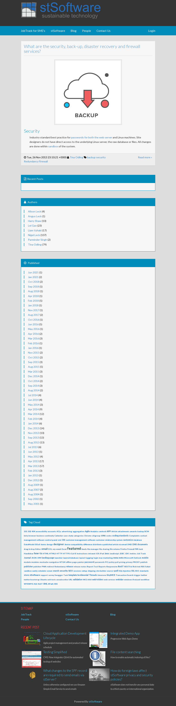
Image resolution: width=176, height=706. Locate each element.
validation (77, 579)
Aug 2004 (33, 494)
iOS (97, 553)
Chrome (87, 536)
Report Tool (92, 566)
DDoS (37, 544)
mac (101, 558)
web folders (97, 579)
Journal (27, 557)
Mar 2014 (33, 413)
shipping (92, 571)
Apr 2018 (33, 296)
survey (51, 575)
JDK (127, 553)
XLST (40, 584)
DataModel (29, 544)
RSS (143, 566)
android (102, 531)
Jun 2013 (33, 451)
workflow (145, 579)
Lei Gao (32, 225)
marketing (108, 558)
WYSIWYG (28, 584)
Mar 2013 (33, 466)
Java (107, 553)
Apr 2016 (33, 333)
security (97, 157)
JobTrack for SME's (33, 30)
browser (32, 536)
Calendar (58, 536)
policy (111, 562)
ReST (121, 566)
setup (84, 571)
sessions (77, 571)
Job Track (141, 553)
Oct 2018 (33, 281)
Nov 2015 (33, 352)
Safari (147, 566)
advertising (67, 531)
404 (33, 531)
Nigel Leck (34, 235)
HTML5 (52, 553)
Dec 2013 (33, 428)
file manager (93, 549)
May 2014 (33, 404)
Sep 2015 (33, 362)
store (26, 575)
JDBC (121, 553)
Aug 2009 (33, 484)
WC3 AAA (87, 579)
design (50, 544)
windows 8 (129, 579)
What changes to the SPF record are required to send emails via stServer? (65, 675)
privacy (129, 562)
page (74, 562)
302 (29, 531)
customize (128, 540)
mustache (44, 562)
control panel (51, 540)
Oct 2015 (33, 357)
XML (45, 584)
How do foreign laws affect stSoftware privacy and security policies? (131, 675)
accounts (52, 531)
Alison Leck (34, 211)
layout (82, 558)
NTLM (62, 562)
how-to (38, 553)
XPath (51, 584)
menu (115, 558)
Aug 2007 (33, 489)
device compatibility (74, 544)
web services (109, 579)
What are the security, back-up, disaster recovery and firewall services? (79, 49)
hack (141, 549)
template (72, 575)
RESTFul (128, 566)
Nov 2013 (33, 432)
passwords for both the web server (88, 137)
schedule (42, 571)
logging (89, 558)
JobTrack (26, 614)
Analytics (94, 531)
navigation (54, 562)
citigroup (96, 536)
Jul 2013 (33, 447)
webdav (120, 579)
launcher (59, 558)
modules (35, 562)
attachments (123, 531)
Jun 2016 (33, 324)
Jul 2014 (33, 395)
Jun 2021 (33, 272)
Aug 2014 (33, 390)
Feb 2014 (33, 418)
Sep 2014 (33, 385)
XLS (35, 584)
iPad (102, 553)
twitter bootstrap (32, 579)
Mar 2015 (33, 371)
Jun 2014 (33, 399)
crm (59, 540)
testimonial (82, 575)
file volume (115, 549)
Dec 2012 (33, 480)
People (86, 30)
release (69, 566)
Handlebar (28, 553)
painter (80, 562)
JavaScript (114, 553)
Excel (64, 549)
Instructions (82, 553)
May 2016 (33, 328)
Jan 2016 (33, 347)
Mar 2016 (33, 338)
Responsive (111, 566)
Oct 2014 (33, 381)
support (44, 575)
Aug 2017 (33, 314)
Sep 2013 (33, 437)
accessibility (41, 531)
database (137, 540)
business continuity (45, 536)
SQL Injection (125, 571)
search (56, 571)
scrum (49, 571)
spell (115, 571)
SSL (133, 570)
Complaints (134, 536)
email (44, 549)
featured (74, 548)
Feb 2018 (33, 300)
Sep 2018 (33, 286)
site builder (101, 571)
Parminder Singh (37, 239)
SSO (137, 571)
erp (54, 549)
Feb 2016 (33, 343)
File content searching (125, 652)
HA (136, 549)
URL (70, 579)
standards (144, 571)
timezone (102, 575)
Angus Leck (35, 216)
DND (129, 544)
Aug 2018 (33, 291)
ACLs (59, 531)
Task (65, 575)
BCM (146, 531)
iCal (72, 553)
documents (142, 544)
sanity (35, 571)
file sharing (104, 549)
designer (58, 544)
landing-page (48, 558)
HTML (46, 553)
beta (26, 536)
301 (25, 531)
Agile (87, 531)
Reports (102, 566)
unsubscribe (62, 579)
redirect (50, 566)
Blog (74, 30)
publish (143, 562)
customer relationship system (109, 540)
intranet (91, 553)
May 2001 (33, 503)
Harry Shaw (34, 220)
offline (69, 562)
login (96, 558)
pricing (122, 562)
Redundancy (28, 161)
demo (43, 544)
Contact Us (103, 30)
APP (109, 531)
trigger (137, 575)
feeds (84, 549)
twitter (144, 575)
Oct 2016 (33, 319)
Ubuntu (43, 579)
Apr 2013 (33, 461)
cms (103, 535)
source (110, 571)
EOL (50, 549)
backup (88, 157)
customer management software (80, 540)
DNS (135, 544)
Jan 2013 (33, 475)
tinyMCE (111, 575)
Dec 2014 (33, 376)
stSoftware (58, 30)
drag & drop (29, 549)
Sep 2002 (33, 498)
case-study (68, 536)
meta (121, 558)
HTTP (59, 553)
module (27, 562)
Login (151, 30)
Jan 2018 (33, 305)
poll (117, 562)
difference (87, 544)
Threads (93, 575)
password (89, 562)
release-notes (80, 566)
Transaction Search (124, 575)
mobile (145, 558)
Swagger (59, 575)
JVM (39, 558)
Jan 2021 (33, 277)
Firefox (123, 549)
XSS (56, 584)
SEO (70, 570)
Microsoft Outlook (132, 558)
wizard (137, 579)
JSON (34, 558)
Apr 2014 (33, 409)
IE (75, 553)
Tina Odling (73, 157)
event (58, 549)
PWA (44, 566)
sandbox (50, 146)
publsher (37, 566)
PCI (106, 562)
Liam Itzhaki (35, 230)
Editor (38, 549)
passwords (100, 562)
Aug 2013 (33, 442)
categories (79, 536)
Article (114, 531)
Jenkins (132, 553)
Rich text (137, 566)
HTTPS (66, 553)
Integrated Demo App (125, 633)
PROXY (136, 562)
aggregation (78, 531)
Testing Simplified (55, 652)
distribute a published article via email (110, 544)
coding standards (120, 536)
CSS (63, 540)
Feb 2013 (33, 470)
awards (133, 531)
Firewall (40, 161)
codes (109, 536)
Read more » (142, 157)
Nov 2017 (33, 310)
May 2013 (33, 456)
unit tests (51, 579)
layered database (71, 558)
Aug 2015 (33, 366)
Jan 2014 (33, 423)
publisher (28, 566)
